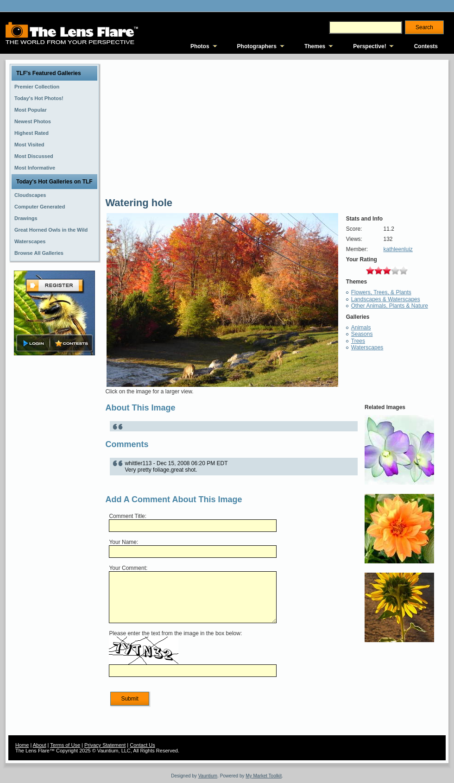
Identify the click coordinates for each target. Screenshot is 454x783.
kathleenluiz (397, 249)
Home (22, 745)
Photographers (257, 46)
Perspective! (369, 46)
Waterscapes (367, 347)
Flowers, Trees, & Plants (381, 292)
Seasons (362, 334)
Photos (199, 46)
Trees (358, 341)
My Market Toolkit (264, 775)
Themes (314, 46)
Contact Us (142, 745)
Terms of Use (65, 745)
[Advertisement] (55, 504)
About (39, 745)
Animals (361, 327)
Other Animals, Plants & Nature (389, 306)
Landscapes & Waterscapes (385, 299)
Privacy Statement (105, 745)
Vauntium (208, 775)
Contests (426, 46)
